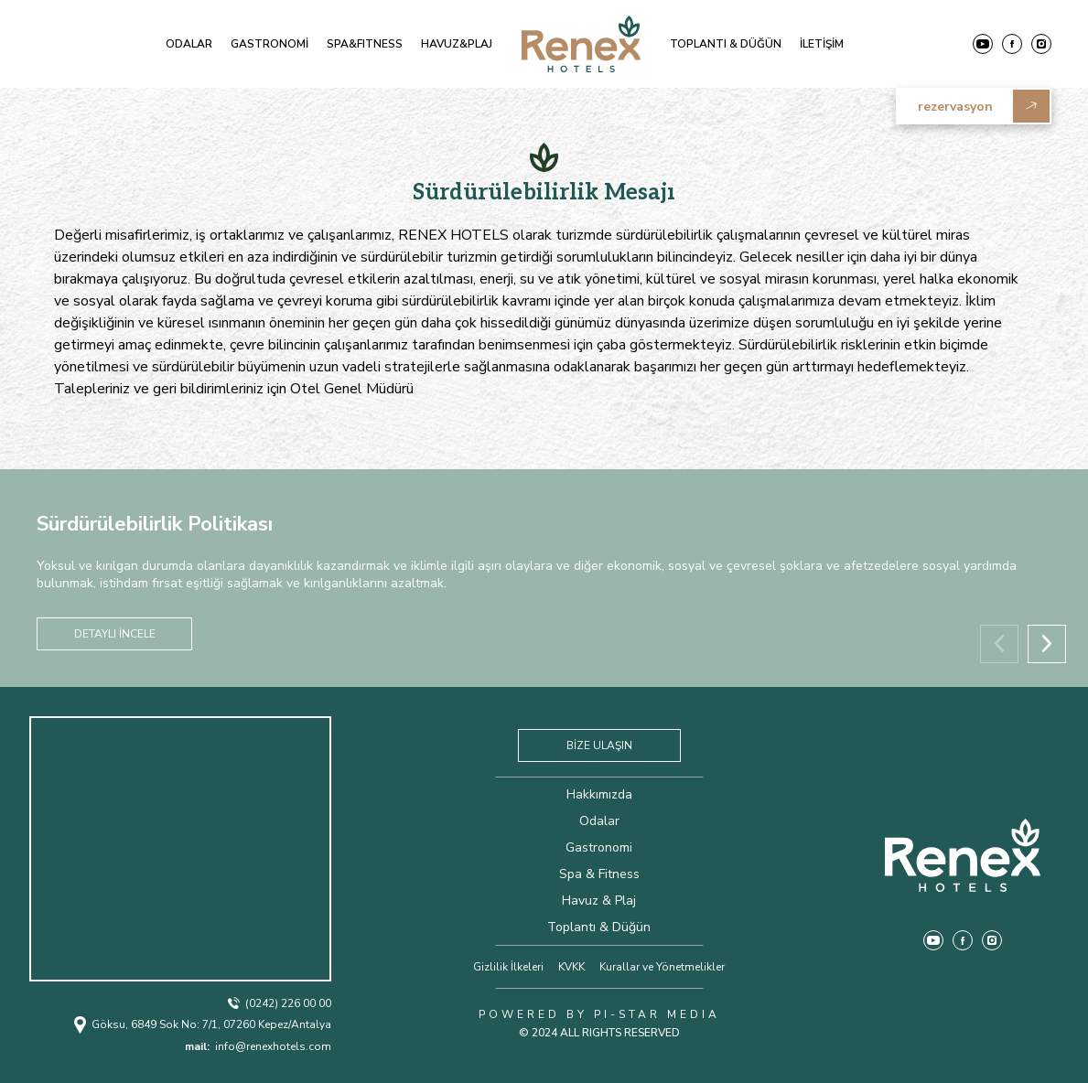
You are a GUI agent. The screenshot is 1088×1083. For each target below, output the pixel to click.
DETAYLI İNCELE (115, 634)
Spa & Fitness (599, 874)
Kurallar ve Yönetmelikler (662, 967)
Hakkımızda (599, 794)
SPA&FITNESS (365, 44)
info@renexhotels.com (258, 1046)
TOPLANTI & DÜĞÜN (725, 44)
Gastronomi (599, 847)
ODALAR (189, 44)
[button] (1047, 644)
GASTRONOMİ (269, 44)
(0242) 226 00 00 (279, 1003)
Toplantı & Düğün (599, 927)
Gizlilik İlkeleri (508, 967)
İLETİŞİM (822, 44)
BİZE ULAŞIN (599, 745)
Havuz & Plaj (599, 900)
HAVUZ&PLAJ (456, 44)
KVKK (571, 967)
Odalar (599, 821)
